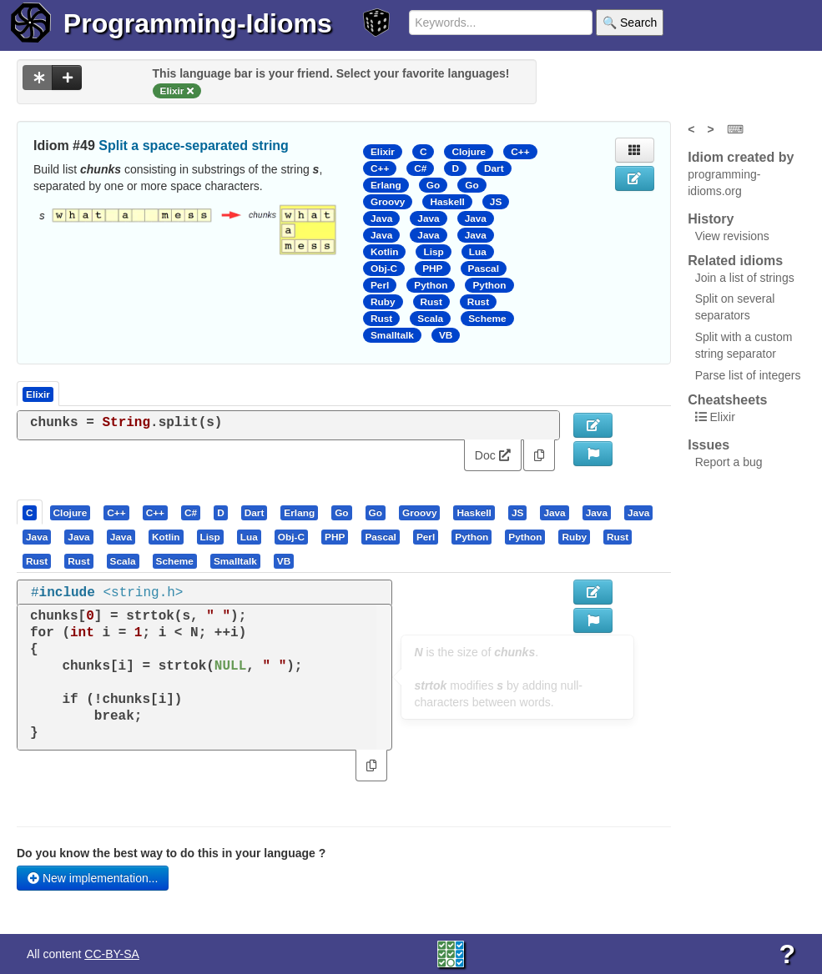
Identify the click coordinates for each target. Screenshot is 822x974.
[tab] (30, 512)
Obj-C (384, 268)
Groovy (388, 202)
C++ (520, 152)
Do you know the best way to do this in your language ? (171, 853)
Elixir (383, 152)
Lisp (433, 252)
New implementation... (93, 878)
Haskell (447, 202)
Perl (380, 285)
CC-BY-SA (111, 954)
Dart (494, 168)
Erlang (386, 185)
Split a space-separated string (193, 145)
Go (433, 185)
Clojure (468, 152)
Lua (478, 252)
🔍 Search (630, 22)
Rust (431, 302)
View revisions (732, 236)
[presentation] (30, 512)
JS (496, 202)
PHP (432, 268)
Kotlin (385, 252)
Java (381, 218)
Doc (493, 455)
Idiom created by (741, 157)
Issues (708, 445)
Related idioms (735, 261)
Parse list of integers (748, 375)
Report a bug (729, 462)
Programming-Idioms (197, 23)
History (711, 219)
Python (430, 285)
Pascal (484, 268)
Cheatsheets (727, 400)
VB (445, 335)
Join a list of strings (744, 277)
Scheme (487, 318)
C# (420, 168)
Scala (430, 318)
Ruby (383, 302)
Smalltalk (392, 335)
